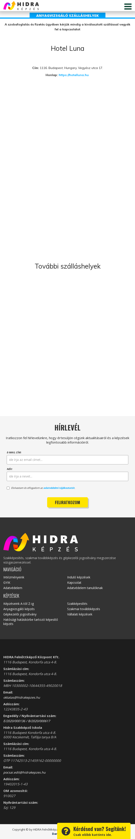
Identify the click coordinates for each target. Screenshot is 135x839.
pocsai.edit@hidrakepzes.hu (24, 772)
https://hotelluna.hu (74, 75)
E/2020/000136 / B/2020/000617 (26, 721)
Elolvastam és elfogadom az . (41, 487)
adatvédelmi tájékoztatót (59, 487)
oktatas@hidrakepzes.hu (21, 697)
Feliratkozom (67, 502)
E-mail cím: (14, 452)
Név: (9, 469)
